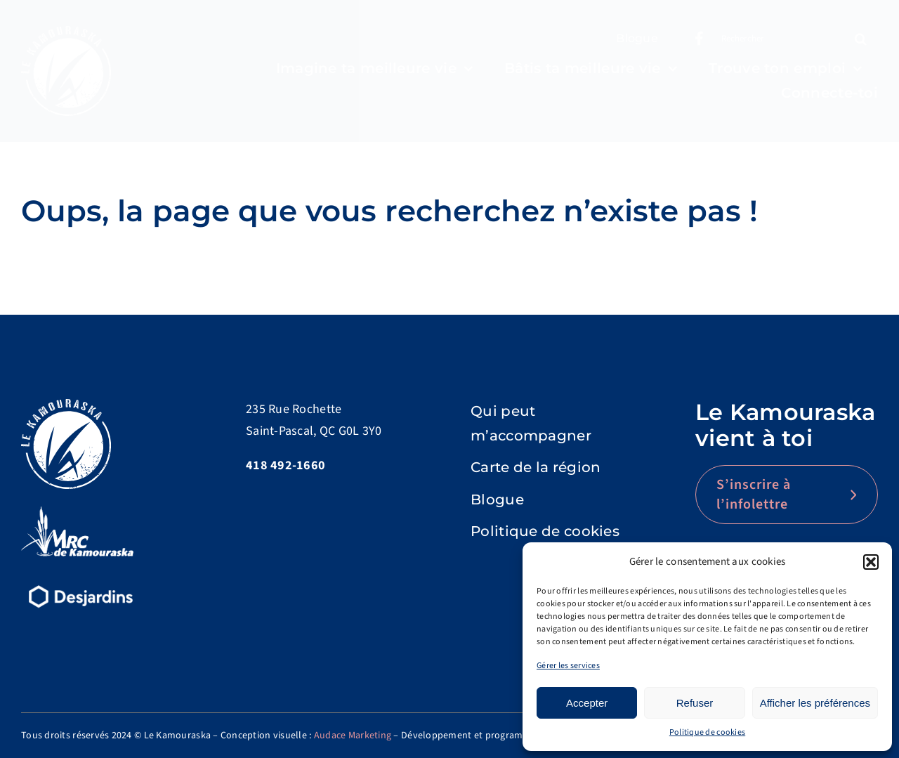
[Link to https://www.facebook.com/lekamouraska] (699, 39)
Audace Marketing (352, 735)
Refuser (695, 703)
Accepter (587, 703)
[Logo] (66, 32)
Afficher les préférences (815, 703)
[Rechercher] (777, 38)
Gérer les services (568, 666)
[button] (871, 562)
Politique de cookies (707, 732)
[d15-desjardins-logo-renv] (80, 583)
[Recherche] (860, 38)
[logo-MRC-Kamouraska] (77, 512)
